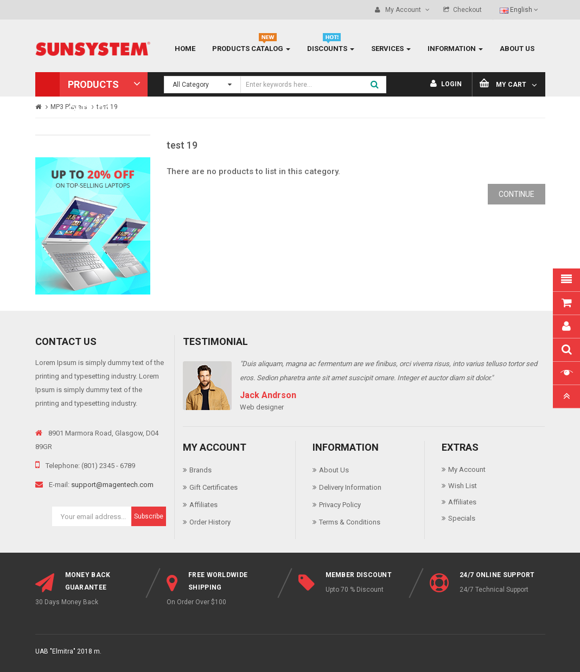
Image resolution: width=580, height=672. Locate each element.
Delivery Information (350, 487)
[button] (91, 84)
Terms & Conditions (349, 522)
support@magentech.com (112, 485)
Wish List (462, 486)
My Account (467, 469)
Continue (516, 194)
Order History (210, 522)
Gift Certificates (213, 487)
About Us (334, 470)
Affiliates (203, 505)
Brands (200, 470)
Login (446, 84)
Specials (461, 518)
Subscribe (148, 516)
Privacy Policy (340, 505)
